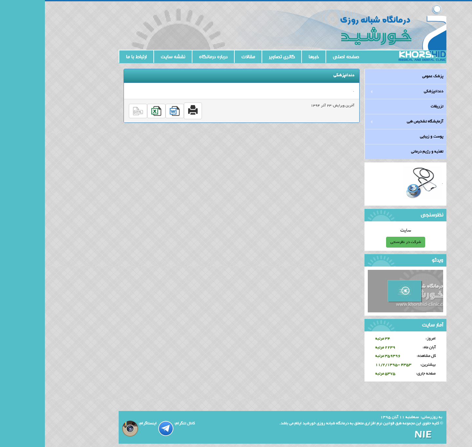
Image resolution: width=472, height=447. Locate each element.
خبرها (269, 57)
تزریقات (392, 106)
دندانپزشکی (388, 91)
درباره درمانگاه (168, 57)
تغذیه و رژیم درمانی (382, 152)
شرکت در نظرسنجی (360, 242)
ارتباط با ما (91, 57)
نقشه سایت (128, 57)
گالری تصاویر (237, 57)
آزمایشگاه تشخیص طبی (380, 122)
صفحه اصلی (301, 57)
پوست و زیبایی (386, 137)
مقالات (203, 57)
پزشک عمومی (387, 76)
